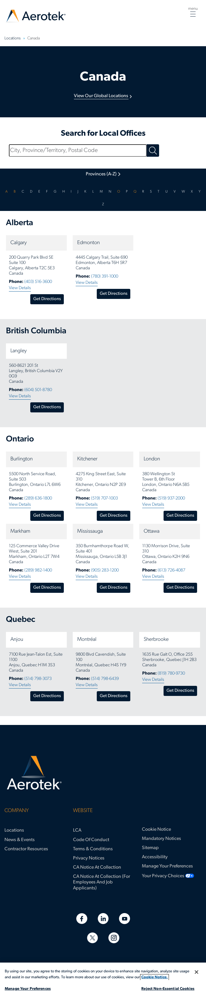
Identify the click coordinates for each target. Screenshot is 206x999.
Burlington (21, 459)
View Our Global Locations (101, 96)
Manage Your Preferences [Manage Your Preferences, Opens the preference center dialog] (28, 989)
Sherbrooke (156, 639)
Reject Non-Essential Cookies (167, 989)
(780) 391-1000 (104, 276)
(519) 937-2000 (171, 498)
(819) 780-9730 (171, 673)
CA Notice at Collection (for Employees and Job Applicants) (101, 882)
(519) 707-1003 (104, 498)
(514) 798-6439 (105, 679)
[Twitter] (92, 937)
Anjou (16, 639)
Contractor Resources (26, 849)
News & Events (19, 840)
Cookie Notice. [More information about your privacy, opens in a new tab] (154, 977)
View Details (20, 288)
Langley (18, 351)
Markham (20, 531)
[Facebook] (81, 918)
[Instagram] (113, 937)
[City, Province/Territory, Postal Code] (78, 150)
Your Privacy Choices (163, 876)
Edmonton (88, 243)
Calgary (18, 243)
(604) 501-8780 (38, 390)
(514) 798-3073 (38, 679)
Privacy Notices (88, 858)
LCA (77, 830)
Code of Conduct (91, 840)
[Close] (196, 972)
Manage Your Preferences (167, 866)
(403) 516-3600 (38, 282)
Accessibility (155, 857)
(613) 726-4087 (171, 570)
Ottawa (151, 531)
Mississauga (90, 531)
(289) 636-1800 (38, 498)
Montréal (86, 639)
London (152, 459)
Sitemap (150, 848)
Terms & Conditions (93, 849)
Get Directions (47, 299)
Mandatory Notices (161, 838)
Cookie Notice (156, 829)
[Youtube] (124, 918)
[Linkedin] (103, 918)
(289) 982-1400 (38, 570)
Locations (14, 830)
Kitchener (87, 459)
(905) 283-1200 (105, 570)
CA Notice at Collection (97, 867)
